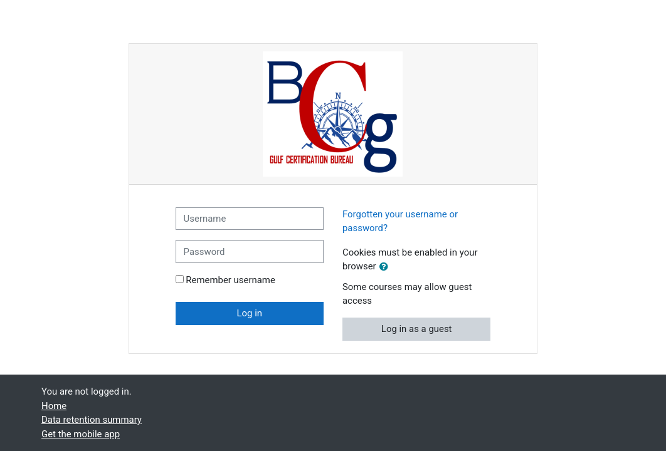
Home (53, 406)
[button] (386, 266)
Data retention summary (91, 419)
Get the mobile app (80, 434)
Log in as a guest (416, 328)
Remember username (230, 280)
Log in (250, 313)
